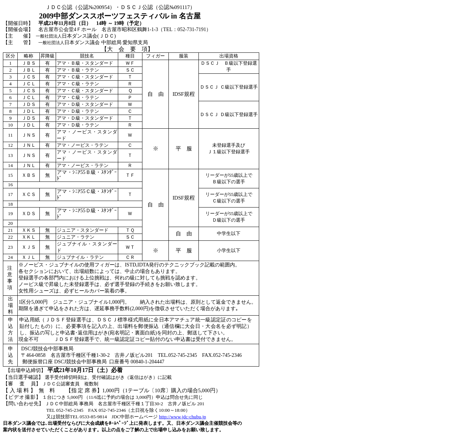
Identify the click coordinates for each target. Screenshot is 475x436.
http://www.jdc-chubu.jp (182, 416)
